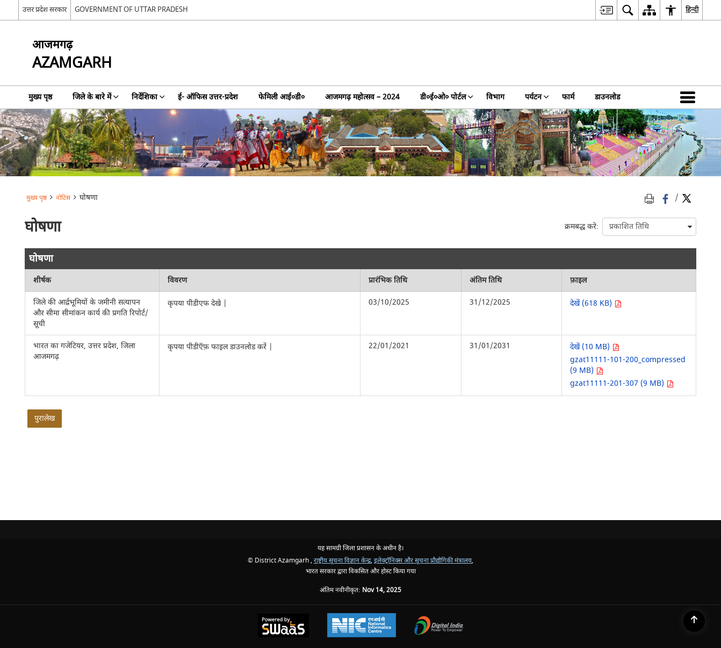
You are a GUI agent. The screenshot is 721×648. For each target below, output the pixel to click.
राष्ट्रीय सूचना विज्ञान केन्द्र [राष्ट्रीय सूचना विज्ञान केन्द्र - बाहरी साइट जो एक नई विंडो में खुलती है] (342, 560)
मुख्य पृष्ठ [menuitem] (40, 97)
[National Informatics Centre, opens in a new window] (361, 626)
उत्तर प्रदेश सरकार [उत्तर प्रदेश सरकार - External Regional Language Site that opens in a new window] (45, 9)
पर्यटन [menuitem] (537, 97)
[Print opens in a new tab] (651, 198)
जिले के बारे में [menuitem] (96, 97)
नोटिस (63, 198)
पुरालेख (44, 418)
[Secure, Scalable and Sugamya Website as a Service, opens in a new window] (283, 627)
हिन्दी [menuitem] (692, 9)
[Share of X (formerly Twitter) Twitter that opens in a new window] (687, 198)
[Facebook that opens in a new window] (666, 198)
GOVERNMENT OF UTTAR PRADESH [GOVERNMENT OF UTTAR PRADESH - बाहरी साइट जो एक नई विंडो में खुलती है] (131, 9)
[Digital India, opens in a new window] (439, 627)
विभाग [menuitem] (495, 97)
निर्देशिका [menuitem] (148, 97)
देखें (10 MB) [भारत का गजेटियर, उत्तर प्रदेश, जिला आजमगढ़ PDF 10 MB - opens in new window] (594, 346)
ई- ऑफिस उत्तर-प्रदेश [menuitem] (208, 97)
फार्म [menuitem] (568, 97)
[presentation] (649, 227)
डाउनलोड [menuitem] (607, 97)
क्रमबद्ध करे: (582, 226)
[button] (690, 97)
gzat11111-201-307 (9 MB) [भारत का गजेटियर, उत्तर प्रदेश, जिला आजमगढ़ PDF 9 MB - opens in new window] (622, 383)
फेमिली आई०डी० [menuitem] (281, 97)
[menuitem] (606, 10)
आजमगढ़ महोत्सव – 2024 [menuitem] (362, 97)
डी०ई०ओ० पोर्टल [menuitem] (446, 97)
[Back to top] (694, 621)
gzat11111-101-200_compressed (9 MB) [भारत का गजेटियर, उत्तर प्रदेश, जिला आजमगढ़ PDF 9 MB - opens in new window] (628, 365)
